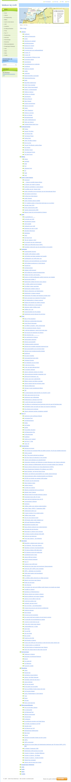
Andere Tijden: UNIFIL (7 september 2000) (34, 508)
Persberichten (25, 446)
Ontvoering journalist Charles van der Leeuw (35, 737)
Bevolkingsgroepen (29, 43)
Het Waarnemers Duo (29, 432)
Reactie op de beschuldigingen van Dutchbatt (35, 261)
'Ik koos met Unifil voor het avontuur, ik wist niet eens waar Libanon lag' (41, 642)
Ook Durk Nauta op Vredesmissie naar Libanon (36, 647)
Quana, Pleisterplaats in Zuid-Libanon (33, 693)
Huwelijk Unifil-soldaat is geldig (32, 254)
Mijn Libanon (27, 575)
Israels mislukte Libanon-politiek (32, 200)
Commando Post (28, 418)
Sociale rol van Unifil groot (30, 564)
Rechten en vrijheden (29, 94)
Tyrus (25, 696)
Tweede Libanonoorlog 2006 (31, 210)
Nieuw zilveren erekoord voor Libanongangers (35, 527)
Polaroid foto (27, 672)
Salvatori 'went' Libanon (30, 492)
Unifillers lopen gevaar (29, 515)
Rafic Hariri (27, 733)
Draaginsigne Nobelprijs (27, 764)
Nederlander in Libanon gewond (32, 293)
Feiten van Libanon (29, 122)
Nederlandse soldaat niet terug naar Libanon (35, 281)
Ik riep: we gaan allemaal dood (31, 367)
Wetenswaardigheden (27, 705)
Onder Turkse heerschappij (31, 87)
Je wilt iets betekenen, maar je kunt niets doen (35, 330)
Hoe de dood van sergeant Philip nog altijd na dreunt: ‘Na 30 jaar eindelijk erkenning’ (45, 450)
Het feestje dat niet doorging (31, 529)
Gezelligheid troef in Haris (30, 554)
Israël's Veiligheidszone (30, 119)
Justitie (26, 71)
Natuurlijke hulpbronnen (30, 82)
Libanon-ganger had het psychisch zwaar (34, 383)
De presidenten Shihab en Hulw (32, 57)
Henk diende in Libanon (30, 640)
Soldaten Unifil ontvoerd (30, 270)
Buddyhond (27, 353)
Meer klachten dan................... (31, 335)
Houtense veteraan (29, 610)
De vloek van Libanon (29, 487)
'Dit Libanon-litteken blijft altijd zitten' (33, 550)
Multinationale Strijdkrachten (31, 730)
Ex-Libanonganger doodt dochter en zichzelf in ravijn (37, 392)
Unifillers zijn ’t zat (28, 309)
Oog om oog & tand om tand (31, 517)
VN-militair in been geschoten (31, 286)
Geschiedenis (27, 62)
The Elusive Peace (28, 136)
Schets (26, 38)
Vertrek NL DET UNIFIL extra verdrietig (34, 568)
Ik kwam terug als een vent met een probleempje (36, 608)
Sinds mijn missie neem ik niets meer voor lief (35, 649)
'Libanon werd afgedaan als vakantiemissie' (35, 460)
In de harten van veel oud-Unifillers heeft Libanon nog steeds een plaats (42, 587)
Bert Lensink (27, 635)
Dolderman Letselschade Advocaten (33, 321)
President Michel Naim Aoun (31, 124)
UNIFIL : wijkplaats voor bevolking (32, 571)
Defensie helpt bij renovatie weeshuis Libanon (35, 494)
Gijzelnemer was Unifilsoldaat (31, 397)
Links (22, 767)
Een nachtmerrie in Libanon (31, 337)
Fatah (25, 173)
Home (21, 25)
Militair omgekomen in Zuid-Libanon (33, 305)
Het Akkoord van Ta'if (29, 728)
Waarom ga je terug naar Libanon (32, 580)
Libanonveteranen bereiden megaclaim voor (35, 374)
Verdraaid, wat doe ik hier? (30, 603)
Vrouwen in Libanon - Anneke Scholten (33, 757)
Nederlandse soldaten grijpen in (32, 288)
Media (25, 80)
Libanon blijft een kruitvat (30, 557)
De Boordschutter (28, 434)
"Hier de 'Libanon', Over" (30, 240)
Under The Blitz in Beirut (30, 140)
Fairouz (26, 735)
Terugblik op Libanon (29, 589)
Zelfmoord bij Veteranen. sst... (31, 376)
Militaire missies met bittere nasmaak (33, 381)
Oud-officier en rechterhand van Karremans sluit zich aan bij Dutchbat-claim (43, 404)
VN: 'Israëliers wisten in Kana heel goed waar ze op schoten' (39, 203)
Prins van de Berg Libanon (30, 707)
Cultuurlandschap (28, 48)
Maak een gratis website (49, 779)
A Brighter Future (28, 149)
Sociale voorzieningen (29, 103)
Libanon (23, 31)
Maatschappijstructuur (29, 78)
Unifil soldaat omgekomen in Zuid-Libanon (34, 263)
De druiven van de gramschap (31, 480)
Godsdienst (27, 66)
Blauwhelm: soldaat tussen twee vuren (33, 543)
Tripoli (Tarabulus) (28, 110)
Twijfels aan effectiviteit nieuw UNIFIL (33, 244)
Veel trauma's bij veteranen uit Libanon (33, 332)
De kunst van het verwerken (31, 615)
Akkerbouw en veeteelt (30, 41)
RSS (63, 1)
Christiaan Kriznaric (29, 360)
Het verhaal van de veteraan (31, 409)
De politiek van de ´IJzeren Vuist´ (32, 189)
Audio (22, 769)
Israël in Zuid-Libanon (27, 177)
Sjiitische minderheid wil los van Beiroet (34, 490)
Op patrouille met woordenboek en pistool (34, 619)
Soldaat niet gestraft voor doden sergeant (34, 302)
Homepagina (48, 1)
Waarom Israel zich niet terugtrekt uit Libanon (35, 212)
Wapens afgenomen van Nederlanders (33, 291)
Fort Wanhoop (27, 663)
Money (26, 698)
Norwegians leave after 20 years (32, 497)
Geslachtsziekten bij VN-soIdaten (32, 311)
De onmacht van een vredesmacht (32, 242)
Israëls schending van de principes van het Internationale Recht (40, 191)
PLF (25, 170)
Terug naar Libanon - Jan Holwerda (33, 538)
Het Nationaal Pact (28, 712)
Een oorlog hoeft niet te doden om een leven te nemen (37, 617)
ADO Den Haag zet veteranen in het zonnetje (35, 457)
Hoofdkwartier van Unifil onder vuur (33, 258)
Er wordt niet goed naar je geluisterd (33, 402)
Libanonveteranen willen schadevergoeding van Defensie (38, 476)
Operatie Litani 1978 (29, 205)
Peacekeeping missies (29, 221)
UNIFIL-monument (28, 742)
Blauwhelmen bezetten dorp (31, 524)
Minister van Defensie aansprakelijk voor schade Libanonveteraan (40, 473)
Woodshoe (24, 668)
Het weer (26, 700)
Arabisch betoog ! (28, 485)
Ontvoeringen (27, 716)
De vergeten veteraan (29, 369)
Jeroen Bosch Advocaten (30, 323)
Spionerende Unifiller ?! (30, 279)
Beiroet (26, 659)
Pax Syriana (27, 147)
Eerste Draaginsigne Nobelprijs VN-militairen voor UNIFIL (38, 469)
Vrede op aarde (28, 453)
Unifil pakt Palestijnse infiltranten (32, 522)
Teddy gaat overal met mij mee (31, 395)
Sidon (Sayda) (27, 101)
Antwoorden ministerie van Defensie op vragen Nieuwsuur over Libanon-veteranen (44, 462)
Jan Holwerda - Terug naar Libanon (33, 545)
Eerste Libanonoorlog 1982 (31, 207)
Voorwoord (27, 180)
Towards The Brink (28, 131)
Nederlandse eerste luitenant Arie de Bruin (34, 314)
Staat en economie (28, 105)
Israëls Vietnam (28, 198)
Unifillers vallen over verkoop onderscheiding (35, 506)
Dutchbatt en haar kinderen (31, 675)
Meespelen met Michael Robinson (32, 656)
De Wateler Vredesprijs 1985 (31, 748)
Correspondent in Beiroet (30, 501)
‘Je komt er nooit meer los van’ (31, 622)
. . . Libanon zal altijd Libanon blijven (33, 182)
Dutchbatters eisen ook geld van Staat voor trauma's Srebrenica (40, 406)
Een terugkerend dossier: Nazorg (32, 328)
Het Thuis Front (28, 237)
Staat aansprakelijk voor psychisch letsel (34, 348)
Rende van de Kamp (29, 582)
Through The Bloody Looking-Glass (33, 145)
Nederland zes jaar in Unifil (31, 228)
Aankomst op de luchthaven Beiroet (33, 416)
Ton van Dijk (27, 631)
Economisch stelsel (29, 59)
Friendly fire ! (27, 265)
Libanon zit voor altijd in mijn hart (32, 598)
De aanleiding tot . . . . (29, 217)
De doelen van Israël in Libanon (32, 184)
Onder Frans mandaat (29, 85)
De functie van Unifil (29, 219)
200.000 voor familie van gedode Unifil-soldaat (35, 478)
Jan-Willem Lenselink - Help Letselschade (34, 325)
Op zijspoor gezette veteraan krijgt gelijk (34, 534)
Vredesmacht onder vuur (30, 510)
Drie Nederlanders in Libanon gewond (33, 300)
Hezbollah (26, 161)
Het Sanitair (27, 425)
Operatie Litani (27, 726)
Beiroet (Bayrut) (28, 99)
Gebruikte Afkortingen (29, 230)
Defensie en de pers (29, 448)
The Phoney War (28, 133)
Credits (23, 774)
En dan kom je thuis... (29, 365)
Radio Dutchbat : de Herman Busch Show (34, 471)
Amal (25, 175)
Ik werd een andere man (30, 601)
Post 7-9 (26, 561)
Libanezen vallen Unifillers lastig (32, 307)
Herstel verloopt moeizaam (31, 559)
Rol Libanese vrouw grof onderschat (33, 552)
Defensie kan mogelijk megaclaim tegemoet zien (36, 346)
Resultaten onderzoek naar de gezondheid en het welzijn (38, 247)
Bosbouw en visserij (29, 45)
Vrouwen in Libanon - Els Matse (32, 755)
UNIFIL (26, 740)
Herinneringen (25, 652)
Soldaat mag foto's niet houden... (32, 274)
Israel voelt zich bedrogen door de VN (33, 499)
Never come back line (29, 702)
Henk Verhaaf (27, 612)
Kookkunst (26, 34)
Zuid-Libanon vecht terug (30, 193)
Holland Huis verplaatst (30, 760)
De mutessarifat (28, 709)
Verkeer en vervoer (29, 112)
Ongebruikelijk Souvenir (30, 251)
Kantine (26, 427)
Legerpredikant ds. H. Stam (31, 626)
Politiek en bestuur (28, 92)
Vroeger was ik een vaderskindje (32, 379)
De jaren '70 (27, 52)
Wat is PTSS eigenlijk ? (30, 318)
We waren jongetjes (29, 355)
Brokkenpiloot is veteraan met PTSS (33, 399)
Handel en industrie (29, 68)
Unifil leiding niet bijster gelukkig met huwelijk (35, 256)
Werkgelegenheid (28, 117)
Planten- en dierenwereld (30, 89)
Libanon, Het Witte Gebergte (31, 677)
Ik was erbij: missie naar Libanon (32, 624)
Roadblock (26, 436)
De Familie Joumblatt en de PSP (32, 723)
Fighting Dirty (27, 138)
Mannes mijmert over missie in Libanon (34, 594)
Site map (56, 1)
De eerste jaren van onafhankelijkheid (33, 50)
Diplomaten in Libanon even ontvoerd (33, 531)
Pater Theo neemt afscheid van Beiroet (34, 455)
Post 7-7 (23, 413)
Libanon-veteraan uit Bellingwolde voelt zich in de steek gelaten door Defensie (43, 464)
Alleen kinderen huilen (29, 483)
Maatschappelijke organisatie (31, 75)
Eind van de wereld (29, 684)
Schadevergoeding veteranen (31, 344)
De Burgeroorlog (25, 126)
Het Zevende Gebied (29, 691)
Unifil (22, 214)
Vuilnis (25, 670)
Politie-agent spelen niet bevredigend (33, 573)
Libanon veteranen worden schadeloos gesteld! (36, 411)
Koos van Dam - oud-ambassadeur (33, 605)
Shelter (26, 423)
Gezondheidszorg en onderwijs (32, 64)
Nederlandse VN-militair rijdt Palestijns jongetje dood (37, 295)
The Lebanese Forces (29, 152)
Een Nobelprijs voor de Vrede (31, 362)
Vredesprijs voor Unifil (29, 226)
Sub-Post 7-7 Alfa (28, 441)
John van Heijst (28, 633)
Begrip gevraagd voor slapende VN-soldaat (35, 298)
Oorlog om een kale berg (30, 536)
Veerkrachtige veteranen (30, 339)
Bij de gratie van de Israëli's (31, 686)
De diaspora (27, 719)
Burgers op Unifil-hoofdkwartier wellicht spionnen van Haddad (39, 277)
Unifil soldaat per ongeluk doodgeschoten (34, 272)
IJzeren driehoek (28, 682)
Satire (22, 771)
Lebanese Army (28, 168)
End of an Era (27, 143)
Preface (26, 129)
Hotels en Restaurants (29, 36)
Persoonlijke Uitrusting (29, 429)
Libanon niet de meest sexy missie (32, 762)
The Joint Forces (28, 154)
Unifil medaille (27, 223)
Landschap (27, 73)
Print (68, 1)
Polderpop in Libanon (29, 654)
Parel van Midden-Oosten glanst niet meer (34, 689)
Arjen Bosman (27, 585)
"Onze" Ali (26, 443)
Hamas (26, 159)
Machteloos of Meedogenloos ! (31, 591)
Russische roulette (28, 665)
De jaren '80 (27, 55)
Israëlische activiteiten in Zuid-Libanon (33, 186)
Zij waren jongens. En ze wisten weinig (33, 513)
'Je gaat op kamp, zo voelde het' (32, 645)
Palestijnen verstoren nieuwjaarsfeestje (34, 547)
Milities (23, 156)
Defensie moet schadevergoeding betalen (34, 351)
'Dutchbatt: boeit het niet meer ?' (32, 679)
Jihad (25, 163)
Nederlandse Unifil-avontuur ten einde (33, 750)
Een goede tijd (27, 661)
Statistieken (27, 233)
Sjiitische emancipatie (29, 714)
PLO (25, 166)
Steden (26, 108)
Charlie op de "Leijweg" (30, 439)
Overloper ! (27, 503)
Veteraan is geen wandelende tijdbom (33, 388)
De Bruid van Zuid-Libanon (31, 196)
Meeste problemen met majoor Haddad (34, 596)
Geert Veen (27, 628)
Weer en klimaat (28, 115)
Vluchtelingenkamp (29, 420)
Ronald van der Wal (29, 638)
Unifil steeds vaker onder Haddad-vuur (33, 520)
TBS (25, 390)
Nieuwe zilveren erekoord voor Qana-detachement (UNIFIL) (39, 466)
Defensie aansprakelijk (29, 342)
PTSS (22, 316)
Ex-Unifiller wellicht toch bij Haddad (33, 284)
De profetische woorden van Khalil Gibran (34, 721)
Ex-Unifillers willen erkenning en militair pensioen (36, 578)
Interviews (24, 540)
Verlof (25, 235)
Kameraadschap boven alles (31, 358)
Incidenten (24, 249)
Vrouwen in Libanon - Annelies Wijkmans (34, 753)
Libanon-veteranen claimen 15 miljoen (33, 372)
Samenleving (27, 96)
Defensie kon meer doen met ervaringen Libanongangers (38, 566)
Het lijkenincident (28, 268)
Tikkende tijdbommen (29, 385)
